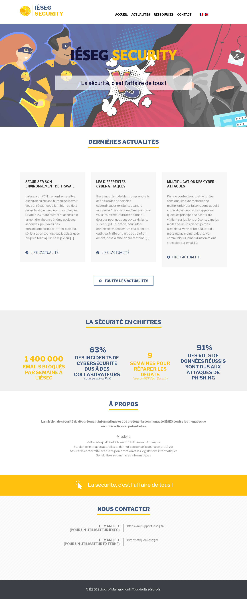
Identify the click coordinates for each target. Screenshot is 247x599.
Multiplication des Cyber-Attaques (191, 184)
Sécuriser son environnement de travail (49, 184)
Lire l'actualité (41, 252)
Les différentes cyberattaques (111, 184)
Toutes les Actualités (123, 281)
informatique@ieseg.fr (142, 540)
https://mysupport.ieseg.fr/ (145, 526)
